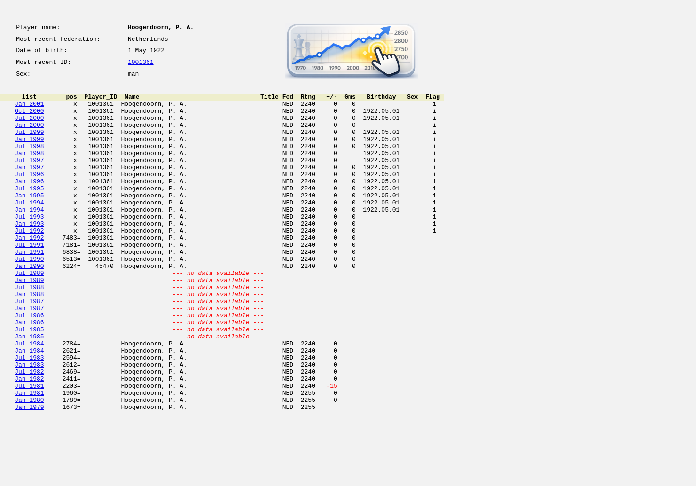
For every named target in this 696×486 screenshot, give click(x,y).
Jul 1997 (29, 179)
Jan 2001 (29, 112)
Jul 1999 (29, 145)
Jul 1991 (29, 281)
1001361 (141, 67)
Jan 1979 (29, 475)
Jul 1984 (29, 399)
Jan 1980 (29, 467)
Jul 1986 (29, 365)
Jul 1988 (29, 332)
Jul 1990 (29, 298)
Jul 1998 (29, 162)
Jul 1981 (29, 450)
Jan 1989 (29, 323)
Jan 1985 (29, 391)
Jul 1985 (29, 382)
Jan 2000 (29, 137)
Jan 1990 (29, 306)
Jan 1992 (29, 272)
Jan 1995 (29, 222)
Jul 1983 (29, 416)
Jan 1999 (29, 154)
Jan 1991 (29, 289)
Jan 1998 (29, 171)
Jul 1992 (29, 264)
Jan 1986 (29, 374)
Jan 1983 (29, 425)
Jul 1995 (29, 213)
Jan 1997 (29, 188)
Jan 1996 (29, 205)
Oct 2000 (29, 120)
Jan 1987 (29, 357)
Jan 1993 (29, 255)
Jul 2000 (29, 129)
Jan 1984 (29, 408)
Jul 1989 (29, 315)
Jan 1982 (29, 442)
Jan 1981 (29, 459)
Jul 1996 (29, 196)
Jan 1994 (29, 239)
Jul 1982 (29, 433)
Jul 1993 (29, 247)
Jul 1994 (29, 230)
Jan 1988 (29, 340)
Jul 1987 (29, 349)
